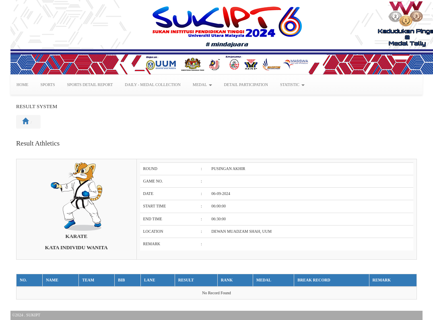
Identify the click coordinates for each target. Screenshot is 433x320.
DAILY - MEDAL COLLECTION (153, 84)
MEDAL (202, 84)
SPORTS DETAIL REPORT (90, 84)
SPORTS (47, 84)
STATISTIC (292, 84)
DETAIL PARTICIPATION (246, 84)
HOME (22, 84)
